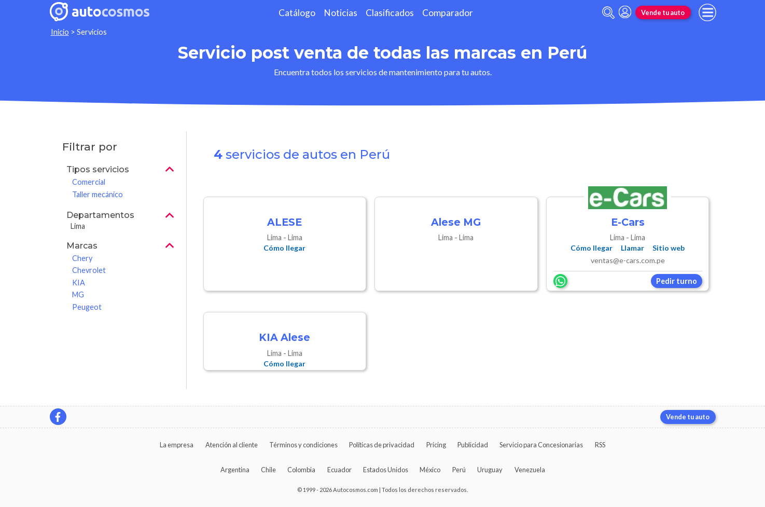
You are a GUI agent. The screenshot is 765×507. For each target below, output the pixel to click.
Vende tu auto (663, 12)
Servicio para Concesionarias (541, 445)
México (430, 469)
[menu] (707, 12)
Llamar (632, 247)
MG (78, 294)
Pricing (436, 445)
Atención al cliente (231, 445)
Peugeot (87, 307)
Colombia (301, 469)
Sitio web (668, 247)
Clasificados (390, 12)
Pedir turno (676, 281)
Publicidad (472, 445)
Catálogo (297, 12)
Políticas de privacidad (381, 445)
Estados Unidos (385, 469)
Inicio (60, 32)
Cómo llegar (284, 247)
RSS (600, 445)
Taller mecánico (97, 194)
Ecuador (339, 469)
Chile (268, 469)
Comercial (88, 181)
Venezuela (529, 469)
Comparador (447, 12)
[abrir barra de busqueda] (608, 13)
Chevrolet (89, 270)
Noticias (340, 12)
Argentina (234, 469)
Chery (82, 258)
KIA (78, 282)
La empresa (176, 445)
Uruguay (490, 469)
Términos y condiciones (303, 445)
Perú (459, 469)
